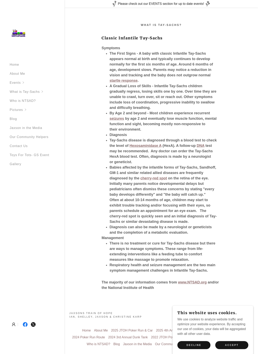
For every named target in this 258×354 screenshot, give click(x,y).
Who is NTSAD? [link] (23, 100)
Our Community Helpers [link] (29, 137)
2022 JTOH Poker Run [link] (167, 337)
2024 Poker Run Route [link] (88, 337)
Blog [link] (13, 119)
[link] (19, 32)
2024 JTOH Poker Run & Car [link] (219, 330)
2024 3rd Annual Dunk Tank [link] (128, 337)
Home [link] (14, 64)
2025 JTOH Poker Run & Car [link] (132, 330)
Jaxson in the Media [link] (26, 128)
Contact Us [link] (19, 146)
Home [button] (86, 330)
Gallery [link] (15, 164)
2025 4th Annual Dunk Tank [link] (175, 330)
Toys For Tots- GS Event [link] (29, 155)
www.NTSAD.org (192, 282)
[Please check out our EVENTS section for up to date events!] (161, 4)
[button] (37, 82)
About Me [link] (17, 73)
